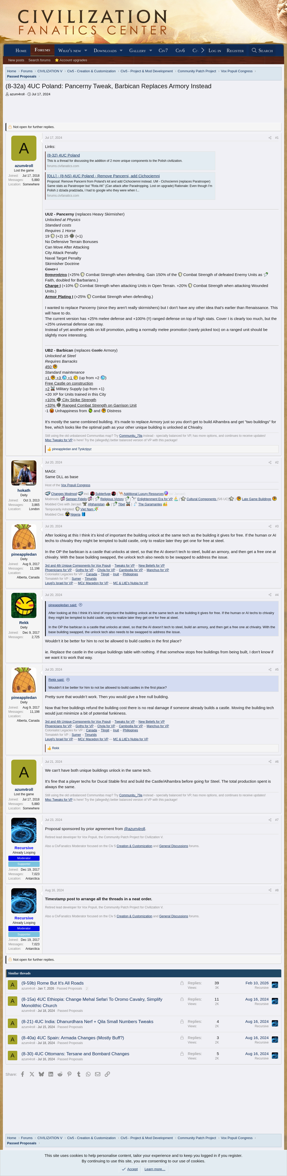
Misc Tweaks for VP (59, 440)
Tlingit (105, 574)
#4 (277, 595)
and (72, 449)
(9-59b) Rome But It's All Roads (52, 983)
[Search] (262, 50)
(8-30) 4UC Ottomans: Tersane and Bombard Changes (75, 1053)
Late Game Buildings (256, 499)
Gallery (137, 50)
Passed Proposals (69, 988)
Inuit (116, 574)
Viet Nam (89, 509)
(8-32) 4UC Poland (63, 155)
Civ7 (163, 50)
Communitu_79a (130, 436)
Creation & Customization (134, 846)
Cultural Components (202, 499)
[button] (85, 50)
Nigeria (75, 514)
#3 (277, 526)
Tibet (121, 504)
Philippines (130, 574)
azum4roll (17, 94)
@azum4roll (134, 828)
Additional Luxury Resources (144, 494)
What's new (69, 50)
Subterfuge (103, 494)
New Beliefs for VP (152, 565)
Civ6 (180, 50)
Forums (42, 49)
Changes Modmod (64, 494)
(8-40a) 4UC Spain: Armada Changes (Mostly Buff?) (72, 1037)
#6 (277, 762)
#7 (277, 820)
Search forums (39, 60)
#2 (277, 462)
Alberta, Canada (28, 577)
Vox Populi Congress (75, 485)
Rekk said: (56, 680)
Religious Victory (112, 499)
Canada (91, 574)
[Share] (270, 138)
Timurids (91, 579)
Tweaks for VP (124, 565)
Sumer (76, 579)
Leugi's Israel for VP (59, 583)
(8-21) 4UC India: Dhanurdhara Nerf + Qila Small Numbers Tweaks (87, 1021)
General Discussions (173, 846)
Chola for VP (106, 570)
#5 (277, 669)
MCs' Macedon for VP (93, 583)
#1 (277, 138)
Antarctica (33, 878)
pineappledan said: (62, 605)
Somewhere (31, 184)
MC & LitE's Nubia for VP (130, 583)
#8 (277, 890)
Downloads (105, 50)
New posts (16, 60)
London (34, 509)
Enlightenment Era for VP (155, 499)
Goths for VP (84, 570)
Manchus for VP (158, 570)
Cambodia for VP (131, 570)
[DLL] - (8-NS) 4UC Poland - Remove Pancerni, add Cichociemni (103, 176)
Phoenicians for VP (58, 570)
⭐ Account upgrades (71, 60)
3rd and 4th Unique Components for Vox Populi (78, 565)
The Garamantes (150, 504)
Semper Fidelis (76, 499)
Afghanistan (96, 504)
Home (20, 50)
